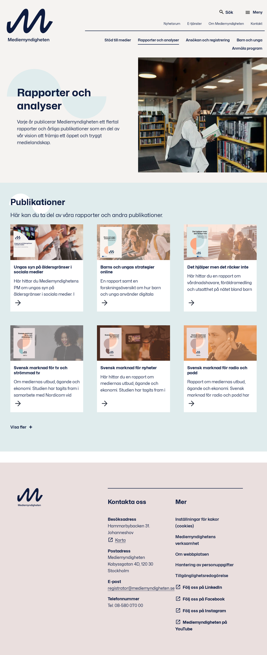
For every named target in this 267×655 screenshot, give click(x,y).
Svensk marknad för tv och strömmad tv (40, 370)
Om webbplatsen (192, 554)
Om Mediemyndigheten (226, 24)
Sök (226, 12)
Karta (120, 540)
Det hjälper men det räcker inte (217, 267)
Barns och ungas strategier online (127, 270)
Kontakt (256, 24)
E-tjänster (194, 24)
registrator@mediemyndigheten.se (141, 588)
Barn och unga (249, 40)
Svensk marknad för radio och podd (217, 370)
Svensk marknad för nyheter (128, 367)
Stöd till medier (118, 40)
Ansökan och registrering (208, 40)
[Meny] (254, 12)
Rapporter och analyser (158, 40)
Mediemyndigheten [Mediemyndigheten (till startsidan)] (30, 25)
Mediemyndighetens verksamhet (195, 540)
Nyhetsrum (172, 24)
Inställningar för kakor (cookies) (197, 522)
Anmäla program (247, 48)
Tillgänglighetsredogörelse (201, 575)
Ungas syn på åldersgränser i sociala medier (43, 270)
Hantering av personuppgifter (204, 564)
